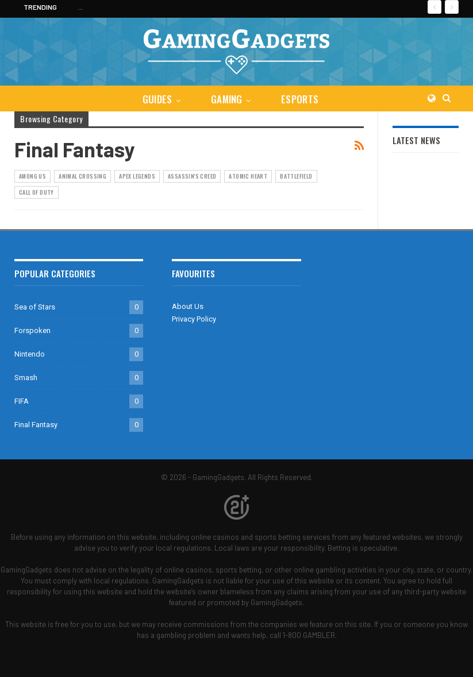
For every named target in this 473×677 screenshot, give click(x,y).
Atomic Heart (248, 176)
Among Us (32, 176)
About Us (187, 306)
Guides (157, 99)
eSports (299, 99)
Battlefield (296, 176)
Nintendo (29, 354)
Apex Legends (137, 176)
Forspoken (32, 330)
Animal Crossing (82, 176)
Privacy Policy (194, 319)
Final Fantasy (35, 424)
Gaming (227, 99)
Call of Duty (36, 192)
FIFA (21, 401)
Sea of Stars (34, 307)
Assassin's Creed (192, 176)
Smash (25, 377)
